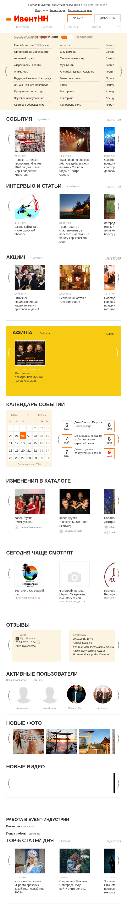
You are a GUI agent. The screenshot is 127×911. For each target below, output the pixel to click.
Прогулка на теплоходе (28, 91)
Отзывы (18, 625)
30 (41, 458)
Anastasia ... (23, 708)
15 (35, 443)
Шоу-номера (68, 51)
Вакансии (13, 826)
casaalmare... (50, 708)
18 (10, 450)
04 (10, 435)
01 (35, 428)
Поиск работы (16, 833)
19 (17, 450)
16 (41, 443)
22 (35, 450)
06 (23, 435)
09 (41, 435)
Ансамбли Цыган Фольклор (77, 71)
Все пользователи (16, 680)
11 (10, 443)
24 (47, 450)
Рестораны (67, 91)
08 (35, 435)
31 (47, 458)
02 (41, 428)
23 (41, 450)
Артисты (65, 45)
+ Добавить (44, 119)
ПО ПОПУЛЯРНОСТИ (46, 37)
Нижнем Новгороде (95, 4)
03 (47, 428)
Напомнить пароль (80, 10)
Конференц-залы (70, 104)
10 (47, 435)
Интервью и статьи (33, 186)
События (19, 119)
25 (10, 458)
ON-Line (38, 680)
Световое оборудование (29, 104)
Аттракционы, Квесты (27, 65)
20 (23, 450)
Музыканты (67, 65)
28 (29, 458)
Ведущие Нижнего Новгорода (32, 78)
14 (29, 443)
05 (17, 435)
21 (29, 450)
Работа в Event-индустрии (37, 819)
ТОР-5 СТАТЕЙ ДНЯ (30, 840)
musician (102, 708)
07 (29, 435)
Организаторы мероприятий (31, 51)
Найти (9, 26)
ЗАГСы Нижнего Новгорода (31, 84)
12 (17, 443)
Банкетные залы (70, 78)
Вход (38, 10)
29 (35, 458)
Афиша (22, 332)
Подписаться (113, 119)
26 (17, 458)
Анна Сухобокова (26, 646)
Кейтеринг (66, 98)
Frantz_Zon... (76, 708)
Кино (110, 333)
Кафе (63, 84)
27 (23, 458)
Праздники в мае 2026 (29, 464)
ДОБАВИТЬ (107, 18)
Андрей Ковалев (82, 642)
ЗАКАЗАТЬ (80, 18)
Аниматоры (21, 71)
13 (23, 443)
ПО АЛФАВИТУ (84, 37)
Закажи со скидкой (26, 37)
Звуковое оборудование (29, 98)
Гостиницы (112, 71)
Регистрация (57, 10)
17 (47, 443)
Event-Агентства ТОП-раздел (32, 45)
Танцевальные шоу (72, 58)
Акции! (15, 257)
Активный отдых (24, 58)
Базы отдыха (114, 45)
